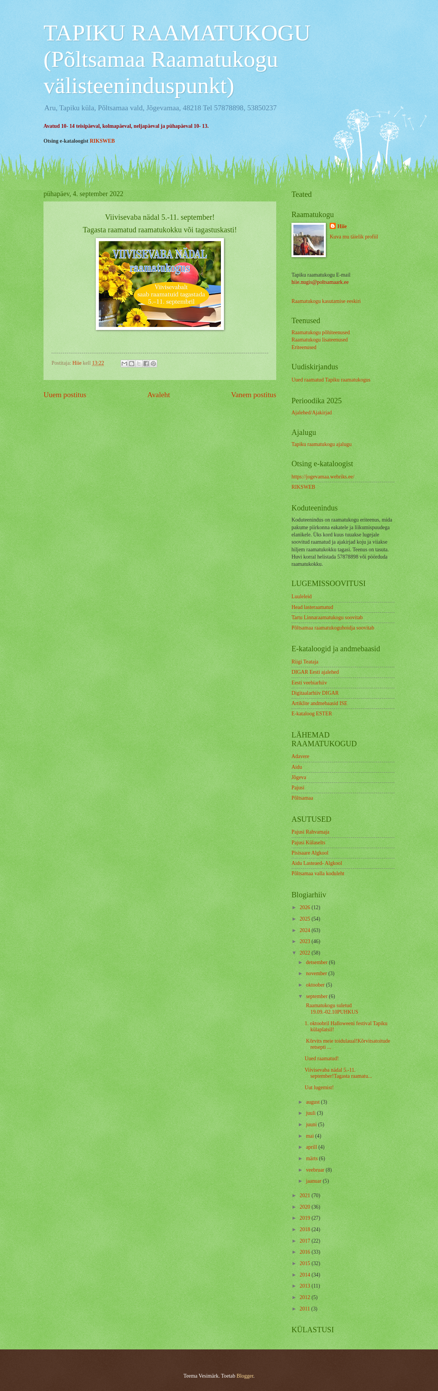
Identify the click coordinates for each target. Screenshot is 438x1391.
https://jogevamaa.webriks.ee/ (322, 477)
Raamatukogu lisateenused (319, 340)
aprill (312, 1147)
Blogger (245, 1376)
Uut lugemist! (319, 1087)
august (313, 1102)
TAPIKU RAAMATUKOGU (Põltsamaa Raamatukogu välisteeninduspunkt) (177, 59)
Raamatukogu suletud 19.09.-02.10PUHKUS (331, 1009)
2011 (305, 1309)
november (317, 973)
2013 (305, 1286)
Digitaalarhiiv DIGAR (315, 693)
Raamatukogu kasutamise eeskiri (326, 301)
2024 (305, 930)
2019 (305, 1218)
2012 (305, 1297)
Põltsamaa (302, 798)
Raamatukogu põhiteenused (320, 332)
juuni (312, 1124)
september (317, 996)
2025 (305, 919)
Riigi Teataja (304, 662)
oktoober (316, 985)
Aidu (296, 767)
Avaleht (158, 395)
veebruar (316, 1170)
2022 (305, 953)
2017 (305, 1241)
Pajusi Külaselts (308, 842)
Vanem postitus (253, 395)
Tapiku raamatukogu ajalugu (321, 444)
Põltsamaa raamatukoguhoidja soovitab (332, 628)
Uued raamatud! (322, 1058)
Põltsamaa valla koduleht (318, 873)
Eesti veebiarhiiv (309, 683)
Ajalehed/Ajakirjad (311, 412)
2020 (305, 1207)
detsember (317, 962)
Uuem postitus (64, 395)
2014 (305, 1275)
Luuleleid (301, 596)
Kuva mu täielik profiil (354, 237)
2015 (305, 1263)
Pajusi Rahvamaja (310, 832)
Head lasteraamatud (312, 607)
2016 (305, 1252)
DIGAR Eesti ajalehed (315, 672)
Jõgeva (298, 777)
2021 (305, 1195)
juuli (311, 1113)
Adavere (300, 756)
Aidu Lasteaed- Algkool (316, 863)
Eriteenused (303, 347)
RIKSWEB (102, 141)
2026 (305, 907)
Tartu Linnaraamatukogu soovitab (327, 617)
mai (310, 1136)
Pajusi (297, 787)
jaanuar (314, 1181)
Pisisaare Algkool (309, 853)
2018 (305, 1229)
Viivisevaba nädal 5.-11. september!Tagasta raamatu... (338, 1073)
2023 (305, 941)
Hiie (342, 226)
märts (312, 1158)
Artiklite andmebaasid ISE (319, 703)
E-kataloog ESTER (311, 713)
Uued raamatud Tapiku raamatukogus (330, 380)
